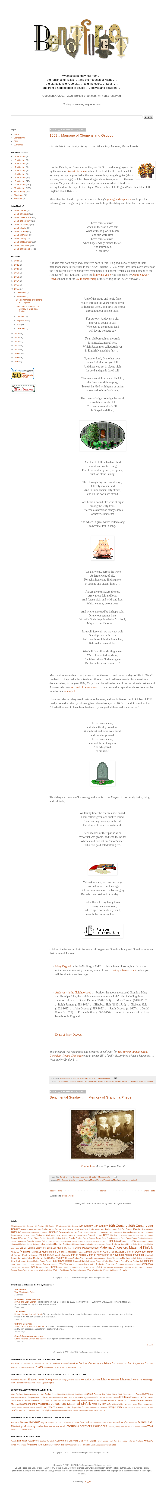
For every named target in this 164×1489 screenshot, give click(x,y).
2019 (16, 273)
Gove (75, 1241)
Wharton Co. (97, 1270)
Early (130, 1235)
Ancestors (37, 1229)
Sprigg (66, 1267)
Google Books (67, 1241)
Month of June (20, 231)
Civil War (50, 1235)
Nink (113, 1258)
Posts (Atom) (68, 1196)
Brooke (74, 1232)
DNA (16, 141)
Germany (38, 1241)
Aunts (91, 1229)
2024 (16, 261)
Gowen (80, 1241)
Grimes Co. (104, 1241)
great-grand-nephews (119, 199)
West (89, 1270)
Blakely (30, 1232)
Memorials (36, 1252)
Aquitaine (75, 1229)
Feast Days (106, 1238)
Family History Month (48, 1238)
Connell (91, 1235)
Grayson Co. (93, 1241)
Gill (43, 1241)
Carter (135, 1232)
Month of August (21, 214)
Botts (46, 1232)
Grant (86, 1241)
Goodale (49, 1241)
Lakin (13, 1248)
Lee (17, 1248)
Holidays (43, 1244)
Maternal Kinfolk (141, 1247)
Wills (125, 1270)
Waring (56, 1270)
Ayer (102, 1229)
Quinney (32, 1264)
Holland (51, 1244)
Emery (150, 1235)
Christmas (18, 195)
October (21, 316)
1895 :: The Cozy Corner (25, 1302)
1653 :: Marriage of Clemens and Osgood (82, 135)
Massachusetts (91, 1081)
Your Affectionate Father (25, 1292)
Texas (98, 1267)
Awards (97, 1229)
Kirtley (135, 1244)
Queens (19, 1264)
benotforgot (148, 1229)
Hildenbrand (141, 1241)
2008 (16, 357)
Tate (93, 1267)
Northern (126, 1258)
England (80, 1081)
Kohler (150, 1244)
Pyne (13, 1264)
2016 (16, 285)
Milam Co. (54, 1251)
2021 (16, 265)
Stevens (79, 1267)
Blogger (87, 1481)
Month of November (130, 1081)
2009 (16, 353)
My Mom (51, 1258)
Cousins (99, 1235)
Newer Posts (56, 1191)
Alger (31, 1229)
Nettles (76, 1258)
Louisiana (51, 1248)
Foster (128, 1238)
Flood (123, 1238)
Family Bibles (33, 1238)
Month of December (23, 217)
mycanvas (123, 1180)
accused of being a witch (85, 687)
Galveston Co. (147, 1238)
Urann (36, 1270)
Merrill (115, 1180)
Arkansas (84, 1229)
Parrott (48, 1261)
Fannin (85, 1238)
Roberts (62, 1264)
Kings (129, 1244)
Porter (129, 1261)
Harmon (125, 1241)
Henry (133, 1241)
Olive (13, 1261)
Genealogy (21, 1241)
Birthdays (73, 1180)
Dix (119, 1235)
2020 (16, 269)
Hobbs (29, 1244)
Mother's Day (27, 1258)
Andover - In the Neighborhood (73, 992)
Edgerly (136, 1235)
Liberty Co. (41, 1248)
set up (116, 970)
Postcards (137, 1261)
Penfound (99, 1261)
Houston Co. (60, 1244)
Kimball (124, 1244)
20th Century (19, 188)
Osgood (142, 1081)
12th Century (19, 160)
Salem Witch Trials (92, 1264)
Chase (32, 1235)
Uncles (30, 1270)
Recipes (39, 1264)
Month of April (20, 210)
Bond (42, 1232)
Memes (118, 1081)
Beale (114, 1229)
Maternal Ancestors (106, 1081)
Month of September (23, 249)
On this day (21, 1261)
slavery (47, 1267)
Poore (123, 1261)
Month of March (21, 235)
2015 (16, 289)
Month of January (21, 224)
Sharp (34, 1267)
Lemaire (31, 1248)
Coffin (84, 1235)
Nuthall (133, 1258)
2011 (16, 345)
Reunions (18, 198)
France (134, 1238)
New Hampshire (87, 1258)
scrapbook (133, 1180)
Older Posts (149, 1191)
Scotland (137, 1264)
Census (26, 1235)
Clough (79, 1235)
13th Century (19, 163)
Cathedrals (149, 1232)
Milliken (64, 1252)
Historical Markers (18, 1244)
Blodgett (36, 1232)
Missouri (82, 1252)
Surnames (18, 145)
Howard (69, 1244)
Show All (150, 1345)
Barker (108, 1229)
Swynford (87, 1267)
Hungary (76, 1244)
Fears (98, 1238)
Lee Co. (23, 1248)
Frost (140, 1238)
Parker (42, 1261)
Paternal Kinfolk (80, 1261)
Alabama (24, 1229)
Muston (36, 1258)
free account (129, 970)
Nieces (109, 1258)
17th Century (62, 1081)
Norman (119, 1258)
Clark (58, 1235)
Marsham (68, 1248)
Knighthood (143, 1244)
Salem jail (69, 691)
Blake (24, 1232)
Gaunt (13, 1241)
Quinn (25, 1264)
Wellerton (82, 1270)
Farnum (92, 1238)
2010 (16, 349)
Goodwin (56, 1241)
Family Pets (63, 1238)
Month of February (22, 221)
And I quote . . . (21, 1289)
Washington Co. (66, 1270)
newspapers (100, 1258)
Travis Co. (142, 1267)
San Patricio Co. (126, 1264)
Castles (141, 1232)
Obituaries (140, 1258)
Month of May (20, 238)
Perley (106, 1261)
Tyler (25, 1270)
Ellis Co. (143, 1235)
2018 (16, 277)
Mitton (89, 1252)
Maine (92, 1180)
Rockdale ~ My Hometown (27, 1299)
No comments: (104, 1078)
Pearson (91, 1261)
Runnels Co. (72, 1264)
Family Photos (83, 1180)
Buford (86, 1232)
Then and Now (108, 1267)
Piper (111, 1261)
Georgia (30, 1241)
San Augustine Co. (110, 1264)
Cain (102, 1232)
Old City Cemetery (23, 1324)
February (21, 328)
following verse (102, 274)
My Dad (44, 1258)
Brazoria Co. (64, 1232)
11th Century (19, 156)
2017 (16, 281)
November (22, 296)
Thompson (118, 1267)
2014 (16, 333)
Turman (14, 1270)
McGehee (15, 1252)
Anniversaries (48, 1229)
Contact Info (19, 138)
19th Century (62, 1180)
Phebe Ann (88, 1166)
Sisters (41, 1267)
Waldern (49, 1270)
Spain (60, 1267)
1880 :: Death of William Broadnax (29, 1326)
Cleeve (64, 1235)
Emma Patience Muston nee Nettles (30, 1339)
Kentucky (115, 1244)
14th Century (19, 167)
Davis (106, 1235)
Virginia (42, 1270)
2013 (16, 337)
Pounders (147, 1261)
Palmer (36, 1261)
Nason (70, 1258)
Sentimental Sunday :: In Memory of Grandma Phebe (90, 1097)
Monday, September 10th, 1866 (28, 1314)
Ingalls (82, 1244)
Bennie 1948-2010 (134, 1229)
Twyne (20, 1270)
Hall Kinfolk (115, 1241)
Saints (80, 1264)
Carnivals (127, 1232)
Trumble (150, 1267)
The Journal (20, 1311)
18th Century (19, 181)
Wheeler (106, 1270)
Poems (150, 1081)
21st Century (19, 191)
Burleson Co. (94, 1232)
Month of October (21, 245)
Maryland (77, 1248)
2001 (16, 361)
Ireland (89, 1244)
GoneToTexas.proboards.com (28, 1336)
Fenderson (115, 1238)
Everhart (23, 1238)
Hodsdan (35, 1244)
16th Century (19, 174)
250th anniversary (86, 278)
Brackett (53, 1232)
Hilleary (150, 1241)
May (19, 324)
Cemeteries (16, 1235)
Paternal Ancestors (62, 1261)
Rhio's (54, 1264)
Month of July (20, 228)
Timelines (134, 1267)
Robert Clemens (76, 171)
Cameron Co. (118, 1232)
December (22, 292)
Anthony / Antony (63, 1229)
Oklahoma (149, 1258)
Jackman (95, 1244)
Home (103, 1191)
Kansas (108, 1244)
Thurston (127, 1267)
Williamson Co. (116, 1270)
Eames (124, 1235)
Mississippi (73, 1252)
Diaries (113, 1235)
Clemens (72, 1081)
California (108, 1232)
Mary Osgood (63, 966)
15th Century (19, 170)
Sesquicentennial (17, 1267)
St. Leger (72, 1267)
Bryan (80, 1232)
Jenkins (102, 1244)
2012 (16, 341)
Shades (27, 1267)
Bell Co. (121, 1229)
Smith (54, 1267)
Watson (76, 1270)
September (22, 320)
